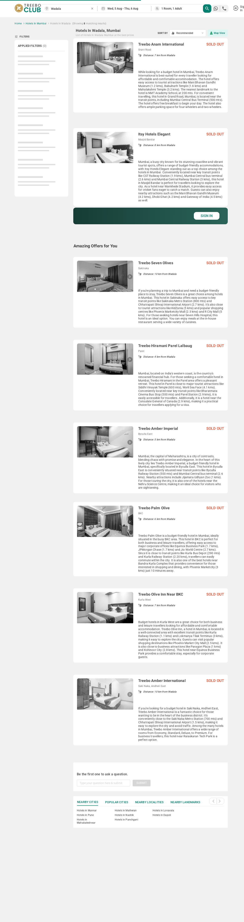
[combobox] (71, 9)
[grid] (150, 395)
